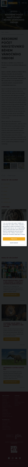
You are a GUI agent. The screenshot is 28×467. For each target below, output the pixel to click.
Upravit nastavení (14, 242)
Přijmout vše (14, 238)
